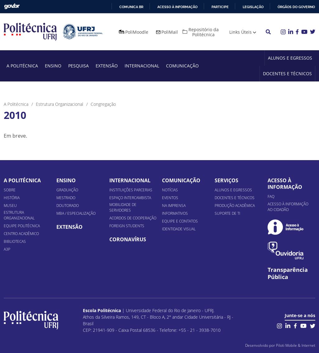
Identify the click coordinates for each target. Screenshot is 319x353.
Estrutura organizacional (19, 215)
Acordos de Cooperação (132, 218)
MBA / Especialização (76, 213)
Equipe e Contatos (180, 221)
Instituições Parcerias (130, 190)
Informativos (175, 213)
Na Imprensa (174, 205)
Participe (220, 7)
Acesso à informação (177, 7)
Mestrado (65, 197)
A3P (7, 249)
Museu (10, 205)
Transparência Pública (288, 273)
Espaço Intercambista (130, 197)
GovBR (12, 6)
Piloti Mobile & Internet (295, 345)
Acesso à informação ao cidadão (288, 206)
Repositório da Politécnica (203, 32)
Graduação (67, 190)
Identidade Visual (179, 229)
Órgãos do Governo (296, 7)
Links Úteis (240, 32)
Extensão (107, 66)
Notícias (170, 190)
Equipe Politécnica (22, 225)
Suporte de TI (227, 213)
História (12, 197)
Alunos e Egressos (290, 58)
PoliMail (169, 32)
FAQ (271, 196)
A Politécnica (22, 66)
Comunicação (182, 66)
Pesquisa (78, 66)
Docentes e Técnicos (287, 73)
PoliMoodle (136, 32)
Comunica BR (131, 7)
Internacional (142, 66)
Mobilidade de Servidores (122, 207)
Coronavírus (127, 239)
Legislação (253, 7)
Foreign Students (126, 225)
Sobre (10, 190)
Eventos (170, 197)
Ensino (53, 66)
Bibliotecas (15, 241)
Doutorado (67, 205)
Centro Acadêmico (21, 233)
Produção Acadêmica (235, 205)
